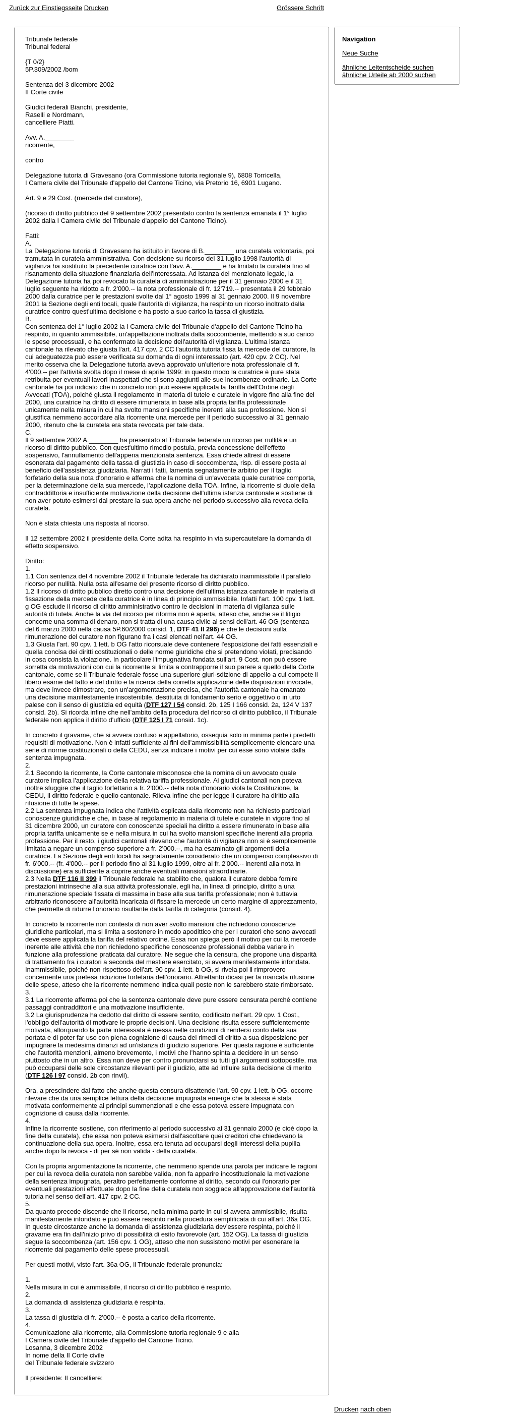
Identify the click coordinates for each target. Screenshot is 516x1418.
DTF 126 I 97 (46, 1075)
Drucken (96, 8)
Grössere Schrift (300, 8)
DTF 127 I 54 (165, 704)
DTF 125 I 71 (154, 720)
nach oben (375, 1409)
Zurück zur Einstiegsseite (45, 8)
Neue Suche (360, 53)
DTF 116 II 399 (75, 878)
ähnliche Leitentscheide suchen (387, 67)
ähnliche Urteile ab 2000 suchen (389, 75)
